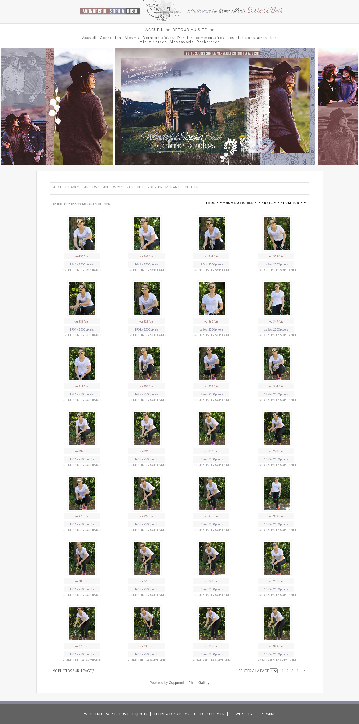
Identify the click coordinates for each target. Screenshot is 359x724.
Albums (132, 37)
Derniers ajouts (158, 37)
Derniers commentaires (200, 37)
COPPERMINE (264, 714)
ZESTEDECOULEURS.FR (206, 714)
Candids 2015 (113, 187)
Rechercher (208, 42)
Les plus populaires (247, 37)
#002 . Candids (84, 187)
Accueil (89, 37)
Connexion (110, 37)
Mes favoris (182, 42)
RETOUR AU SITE (190, 30)
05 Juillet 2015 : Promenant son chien (164, 187)
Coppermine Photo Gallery (189, 683)
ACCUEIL (154, 30)
